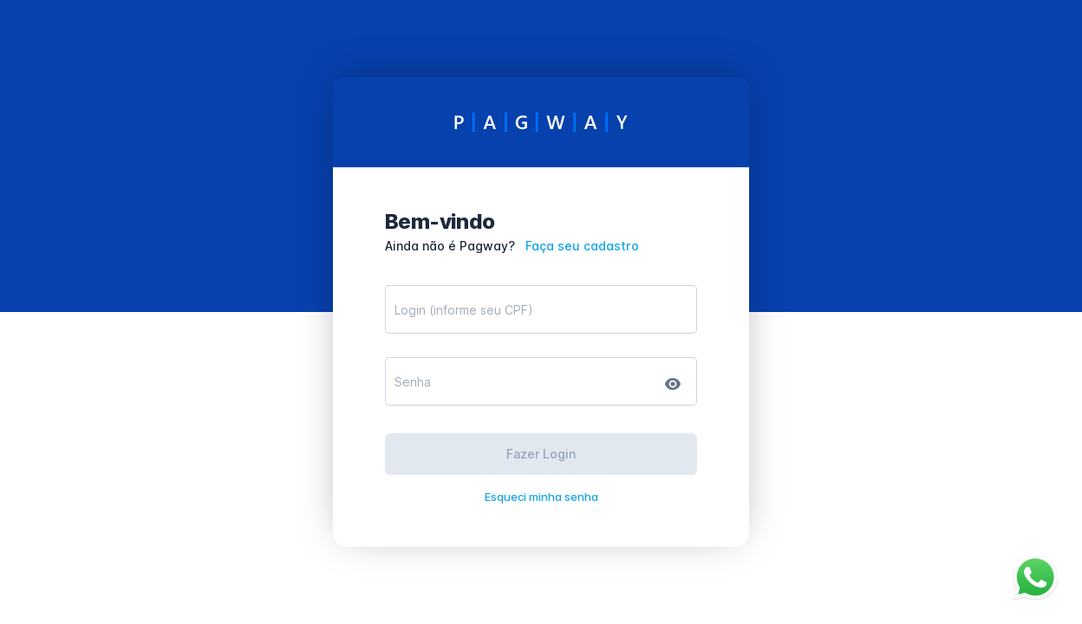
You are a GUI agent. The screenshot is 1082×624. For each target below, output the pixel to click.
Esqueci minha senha (541, 497)
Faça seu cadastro (582, 245)
